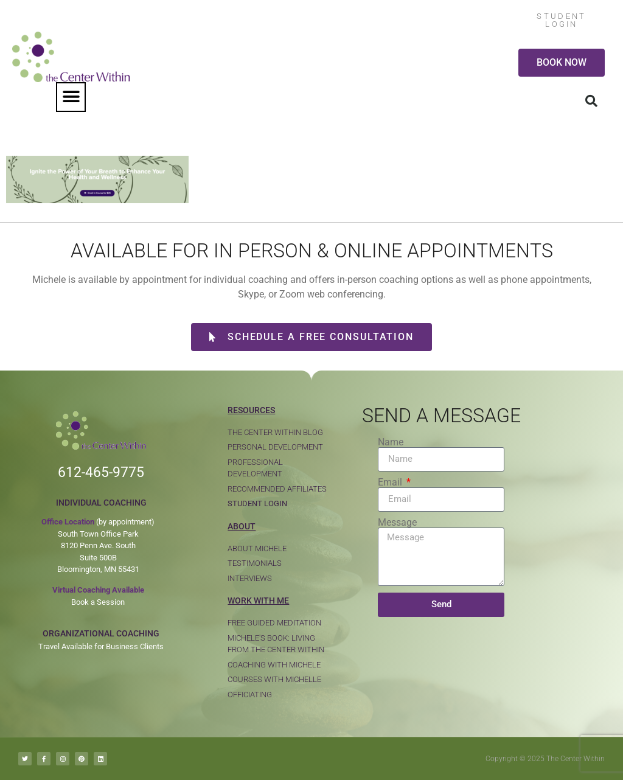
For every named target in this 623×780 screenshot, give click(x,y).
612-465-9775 (101, 472)
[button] (71, 97)
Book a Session (98, 602)
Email (391, 482)
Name (390, 442)
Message (397, 523)
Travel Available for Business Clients (101, 646)
